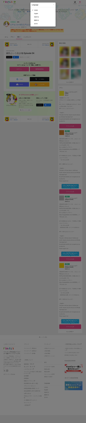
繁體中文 (36, 20)
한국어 (36, 23)
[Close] (53, 4)
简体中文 (36, 17)
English (36, 13)
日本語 (36, 10)
